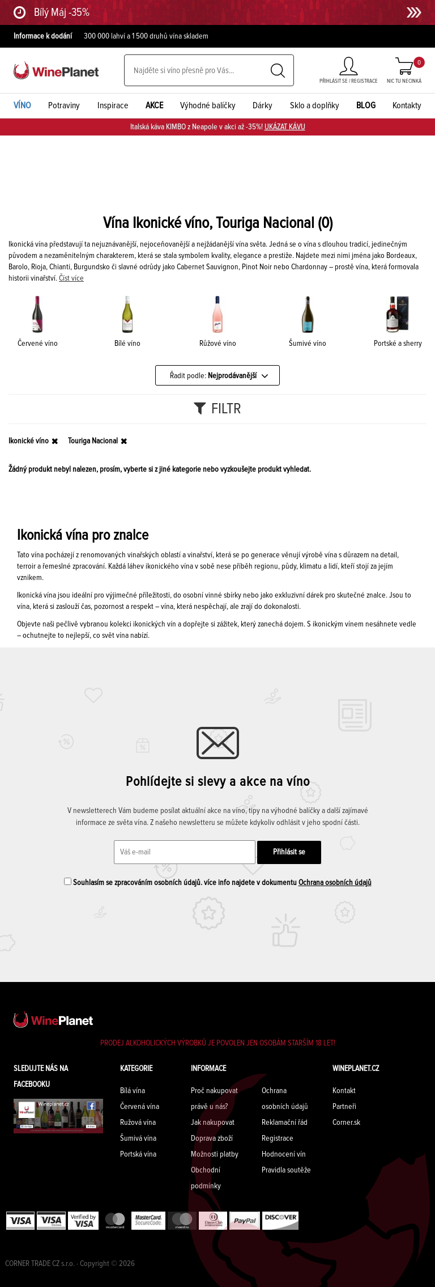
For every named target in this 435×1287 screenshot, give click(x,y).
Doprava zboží (212, 1138)
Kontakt (344, 1091)
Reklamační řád (285, 1123)
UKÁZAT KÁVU (285, 127)
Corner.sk (346, 1123)
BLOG (366, 105)
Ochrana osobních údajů (335, 883)
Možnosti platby (214, 1154)
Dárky (262, 105)
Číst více (71, 278)
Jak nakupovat (212, 1123)
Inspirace (113, 105)
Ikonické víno (28, 441)
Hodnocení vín (284, 1154)
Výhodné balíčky (208, 105)
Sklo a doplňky (314, 105)
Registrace (277, 1138)
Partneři (344, 1107)
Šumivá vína (138, 1138)
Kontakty (407, 105)
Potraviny (64, 105)
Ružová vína (138, 1123)
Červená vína (139, 1107)
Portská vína (138, 1154)
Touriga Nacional (93, 441)
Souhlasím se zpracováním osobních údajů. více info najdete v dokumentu (218, 882)
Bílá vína (132, 1091)
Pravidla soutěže (286, 1170)
